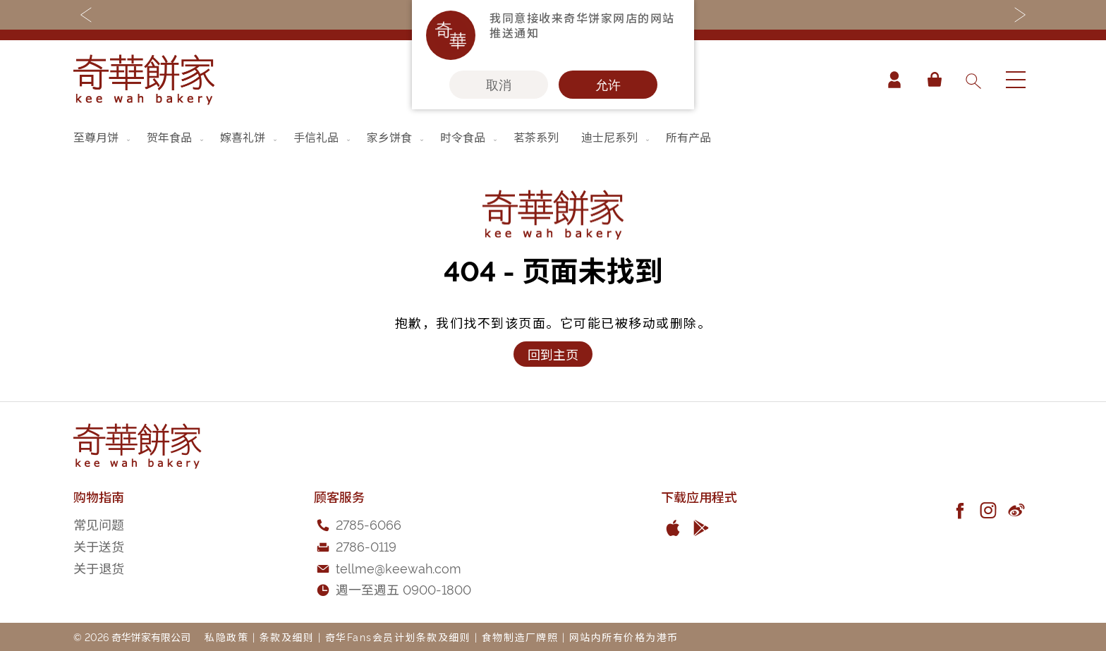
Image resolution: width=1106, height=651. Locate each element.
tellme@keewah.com (398, 567)
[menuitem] (103, 136)
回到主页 (553, 354)
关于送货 (98, 545)
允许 (608, 84)
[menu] (553, 136)
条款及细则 (287, 636)
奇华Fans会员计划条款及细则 (398, 636)
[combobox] (972, 80)
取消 (498, 84)
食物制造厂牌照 (520, 636)
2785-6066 (368, 524)
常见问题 (98, 524)
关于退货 (98, 567)
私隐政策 (226, 636)
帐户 (894, 79)
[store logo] (143, 79)
